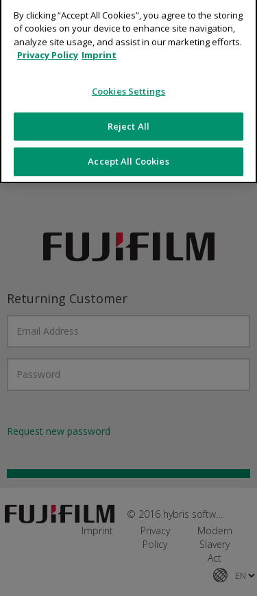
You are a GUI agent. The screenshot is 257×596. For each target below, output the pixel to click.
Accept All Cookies (128, 156)
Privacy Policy (47, 49)
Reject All (128, 120)
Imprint (99, 49)
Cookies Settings (128, 86)
